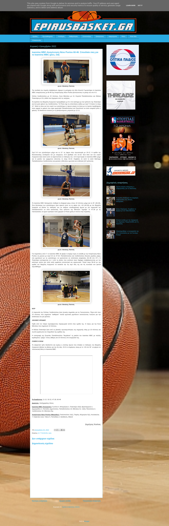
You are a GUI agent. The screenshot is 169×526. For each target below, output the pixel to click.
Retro (123, 36)
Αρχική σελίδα (65, 501)
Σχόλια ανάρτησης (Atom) (70, 507)
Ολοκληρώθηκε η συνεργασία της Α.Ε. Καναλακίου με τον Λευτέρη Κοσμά (127, 233)
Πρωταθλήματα (47, 36)
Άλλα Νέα (133, 36)
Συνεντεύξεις (87, 36)
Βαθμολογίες (73, 36)
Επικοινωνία (37, 40)
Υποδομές (61, 36)
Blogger (86, 521)
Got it (140, 5)
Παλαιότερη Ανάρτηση (92, 501)
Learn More (130, 5)
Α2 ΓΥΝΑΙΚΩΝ (43, 433)
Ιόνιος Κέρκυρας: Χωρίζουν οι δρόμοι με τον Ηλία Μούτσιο (126, 210)
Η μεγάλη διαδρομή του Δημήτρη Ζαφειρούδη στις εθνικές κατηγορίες (127, 199)
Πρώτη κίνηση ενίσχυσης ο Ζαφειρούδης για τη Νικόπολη (126, 188)
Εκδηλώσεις (100, 36)
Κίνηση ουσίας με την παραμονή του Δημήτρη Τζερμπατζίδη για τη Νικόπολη (127, 221)
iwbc (50, 433)
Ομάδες (35, 36)
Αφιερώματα (113, 36)
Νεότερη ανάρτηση (39, 501)
